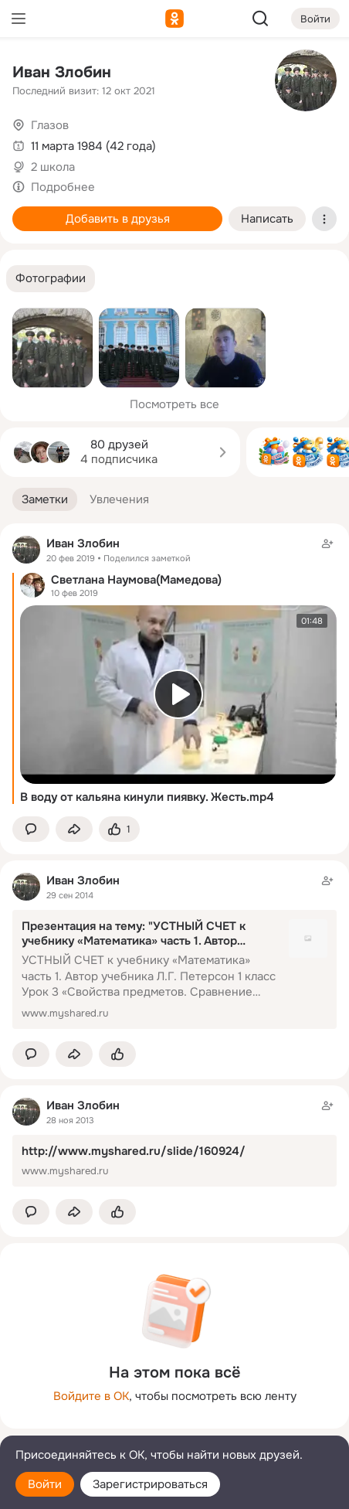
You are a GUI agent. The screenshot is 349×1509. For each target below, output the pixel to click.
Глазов (50, 125)
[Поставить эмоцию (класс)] (119, 829)
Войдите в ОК (91, 1396)
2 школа (53, 167)
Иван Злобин (61, 72)
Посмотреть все (174, 404)
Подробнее (63, 187)
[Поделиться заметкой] (74, 829)
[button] (50, 278)
